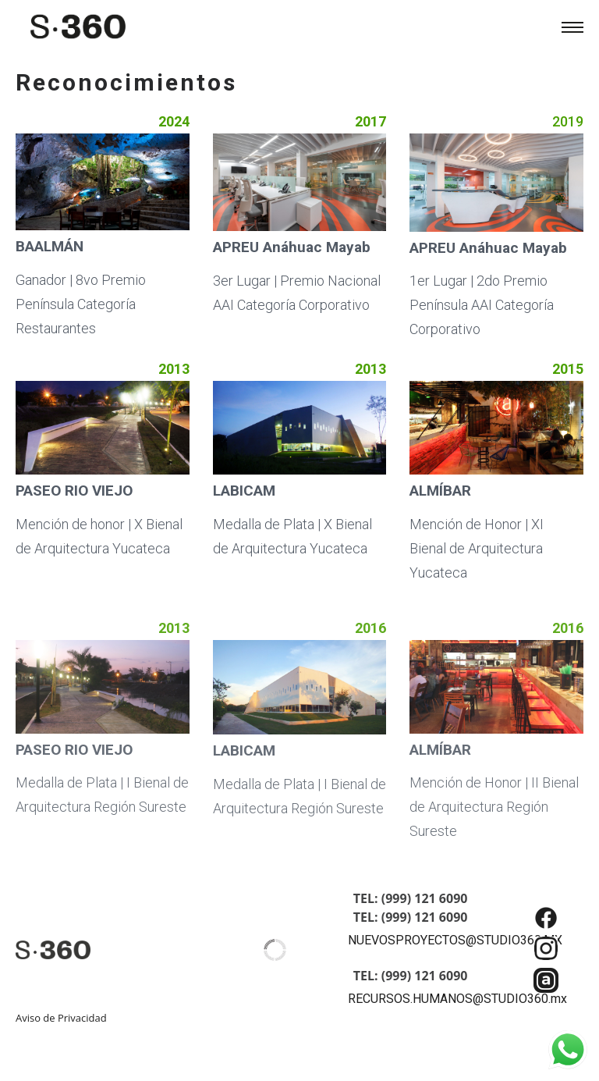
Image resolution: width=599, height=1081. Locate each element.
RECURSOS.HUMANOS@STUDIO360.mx (457, 998)
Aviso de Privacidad (61, 1018)
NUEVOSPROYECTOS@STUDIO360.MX (455, 940)
